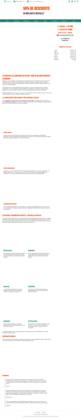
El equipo (36, 20)
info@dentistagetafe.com (67, 36)
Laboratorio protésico (10, 204)
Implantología (7, 251)
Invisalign (6, 287)
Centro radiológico (9, 169)
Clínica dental (7, 133)
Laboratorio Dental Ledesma (21, 93)
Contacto (43, 412)
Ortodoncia (31, 251)
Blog (74, 20)
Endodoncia (6, 321)
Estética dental (32, 321)
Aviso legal (37, 412)
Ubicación (64, 20)
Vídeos (45, 20)
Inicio (7, 20)
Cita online (54, 20)
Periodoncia (31, 287)
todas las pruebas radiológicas (18, 172)
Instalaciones (17, 20)
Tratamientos (26, 20)
